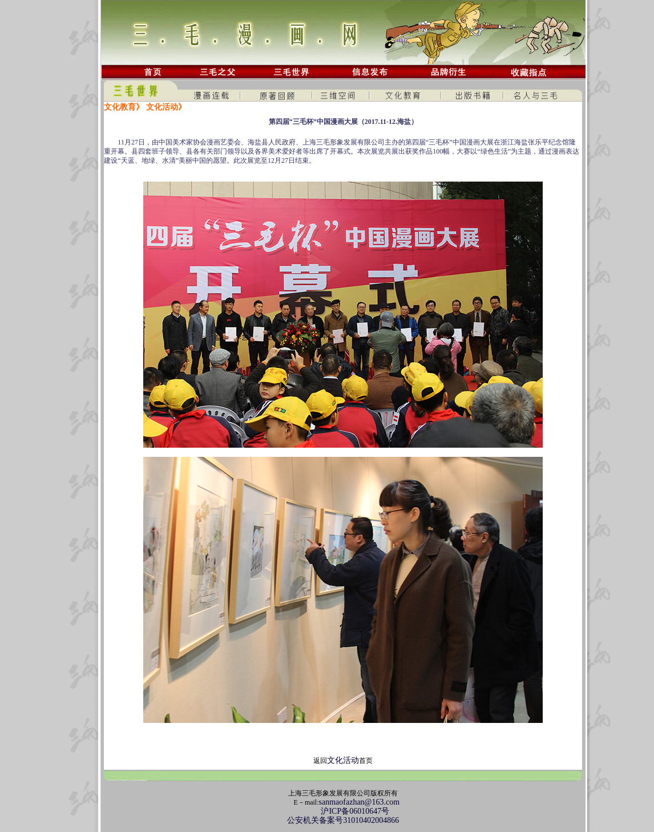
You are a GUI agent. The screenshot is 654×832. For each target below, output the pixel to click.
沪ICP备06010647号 (343, 811)
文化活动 (343, 760)
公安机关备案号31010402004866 (343, 820)
